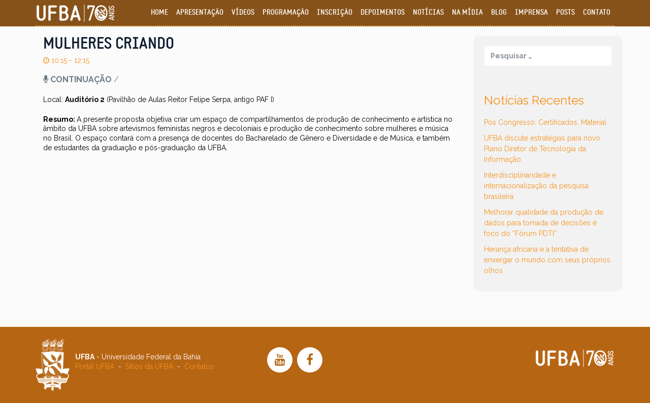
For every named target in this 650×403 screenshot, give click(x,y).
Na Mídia (467, 12)
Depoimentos (383, 12)
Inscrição (334, 12)
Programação (286, 12)
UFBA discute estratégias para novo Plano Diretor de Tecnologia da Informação (542, 148)
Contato (596, 12)
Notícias (428, 12)
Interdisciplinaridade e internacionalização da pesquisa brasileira (536, 185)
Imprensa (531, 12)
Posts (565, 12)
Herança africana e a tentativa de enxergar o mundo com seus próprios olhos (547, 260)
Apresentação (199, 12)
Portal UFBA (94, 366)
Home (159, 12)
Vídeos (243, 12)
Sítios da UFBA (149, 366)
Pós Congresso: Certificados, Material (545, 122)
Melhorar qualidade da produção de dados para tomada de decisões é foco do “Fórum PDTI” (543, 223)
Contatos (199, 366)
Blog (499, 12)
